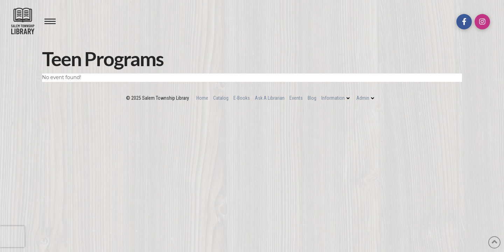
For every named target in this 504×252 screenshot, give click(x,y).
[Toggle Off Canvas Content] (50, 21)
